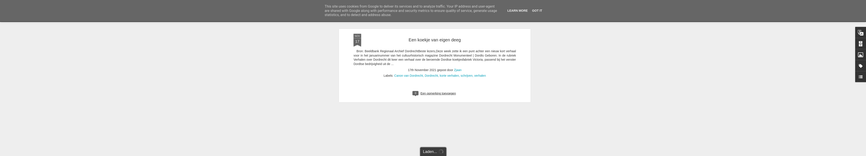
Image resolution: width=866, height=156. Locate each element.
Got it (537, 10)
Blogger (454, 153)
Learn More (517, 10)
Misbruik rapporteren (470, 153)
